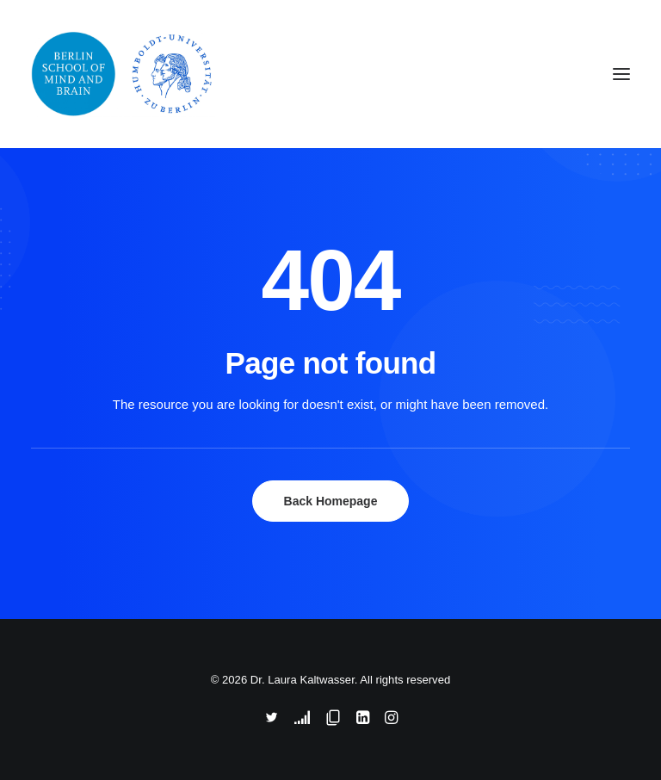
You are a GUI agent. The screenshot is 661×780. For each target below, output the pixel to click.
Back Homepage (331, 501)
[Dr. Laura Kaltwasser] (218, 74)
